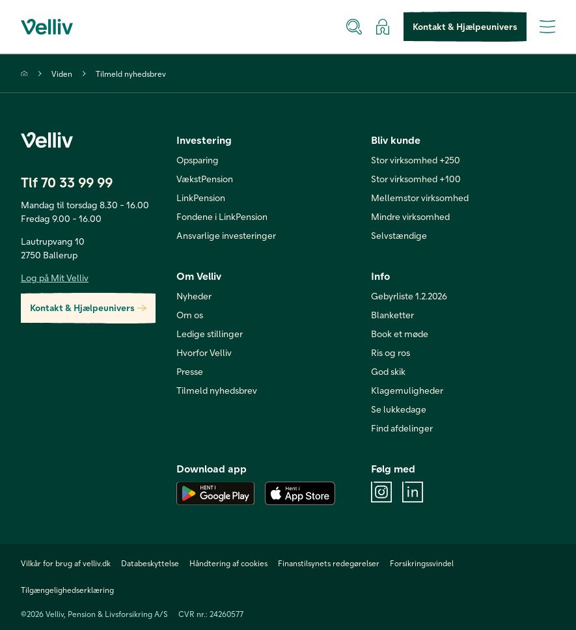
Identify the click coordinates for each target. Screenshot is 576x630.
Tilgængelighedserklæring (67, 589)
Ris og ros (390, 352)
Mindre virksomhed (410, 216)
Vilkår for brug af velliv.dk (66, 563)
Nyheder (194, 295)
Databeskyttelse (150, 563)
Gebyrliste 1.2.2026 (409, 295)
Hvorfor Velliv (204, 352)
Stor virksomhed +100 (416, 178)
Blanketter (392, 314)
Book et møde (399, 333)
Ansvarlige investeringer (226, 235)
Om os (189, 314)
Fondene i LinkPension (221, 216)
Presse (189, 371)
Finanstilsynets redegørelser (328, 563)
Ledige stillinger (209, 333)
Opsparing (197, 159)
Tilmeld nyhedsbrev (131, 73)
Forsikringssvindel (422, 563)
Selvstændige (399, 235)
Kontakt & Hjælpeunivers (465, 27)
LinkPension (200, 197)
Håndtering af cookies (228, 563)
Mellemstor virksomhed (420, 197)
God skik (388, 371)
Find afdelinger (402, 427)
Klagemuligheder (407, 390)
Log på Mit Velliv (55, 277)
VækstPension (204, 178)
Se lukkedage (398, 409)
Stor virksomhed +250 (415, 159)
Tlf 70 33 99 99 (67, 182)
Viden (61, 73)
